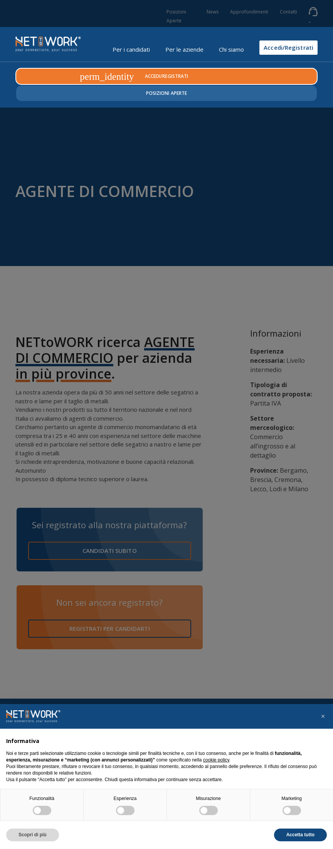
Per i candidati (131, 49)
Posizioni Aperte (166, 93)
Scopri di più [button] (32, 834)
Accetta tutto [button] (300, 834)
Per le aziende (184, 49)
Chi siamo (231, 49)
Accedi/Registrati (288, 47)
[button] (323, 716)
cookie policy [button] (216, 760)
